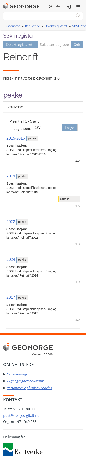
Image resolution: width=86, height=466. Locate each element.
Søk (77, 44)
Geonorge (13, 26)
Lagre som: (22, 129)
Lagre (69, 127)
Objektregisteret (56, 26)
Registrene (32, 26)
